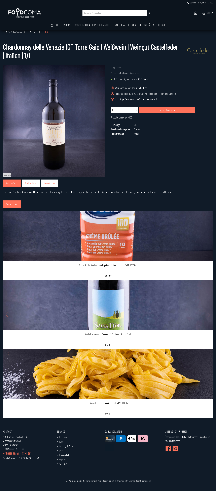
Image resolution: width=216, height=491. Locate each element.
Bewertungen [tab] (49, 183)
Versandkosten (103, 481)
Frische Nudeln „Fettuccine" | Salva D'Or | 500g (108, 402)
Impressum (64, 459)
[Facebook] (168, 448)
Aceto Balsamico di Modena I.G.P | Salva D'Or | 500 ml (108, 334)
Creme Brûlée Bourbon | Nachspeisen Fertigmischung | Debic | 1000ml (108, 265)
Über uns (63, 437)
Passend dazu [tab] (12, 204)
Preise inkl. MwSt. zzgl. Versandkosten (126, 72)
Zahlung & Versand (67, 446)
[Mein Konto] (195, 13)
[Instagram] (175, 448)
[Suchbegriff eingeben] (114, 13)
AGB (61, 450)
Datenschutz (64, 454)
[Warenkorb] (206, 13)
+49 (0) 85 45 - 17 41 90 (205, 2)
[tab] (12, 183)
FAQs (61, 441)
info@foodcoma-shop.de (13, 448)
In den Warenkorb (167, 110)
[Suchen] (150, 13)
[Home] (52, 25)
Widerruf (63, 463)
